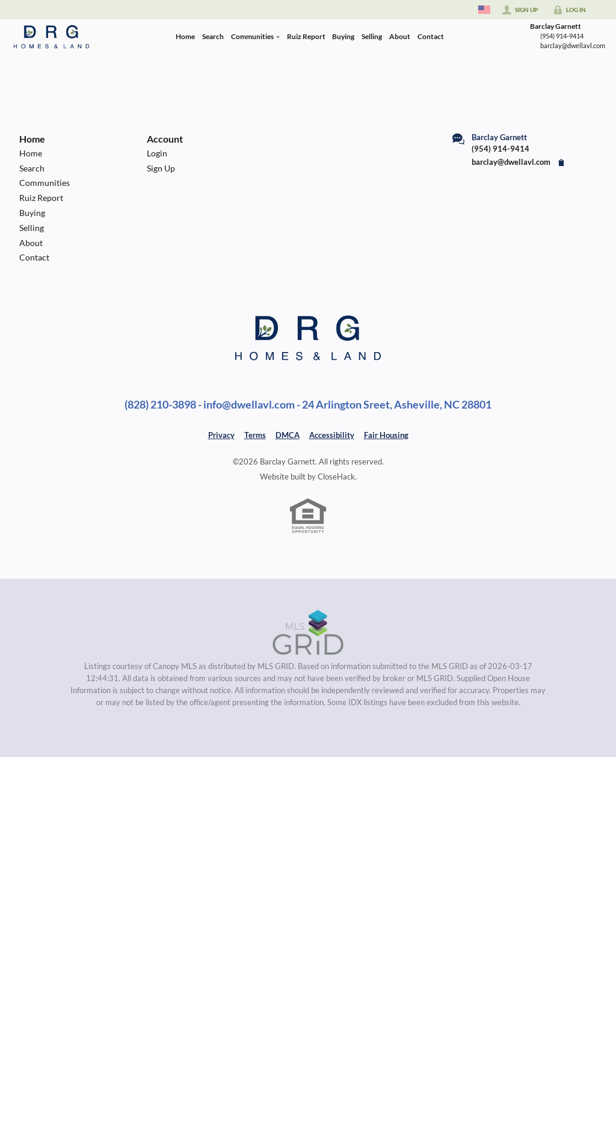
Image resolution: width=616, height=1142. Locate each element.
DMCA (288, 435)
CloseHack (336, 476)
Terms (255, 435)
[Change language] (484, 9)
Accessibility (331, 435)
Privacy (221, 435)
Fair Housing (386, 435)
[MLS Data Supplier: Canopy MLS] (308, 633)
